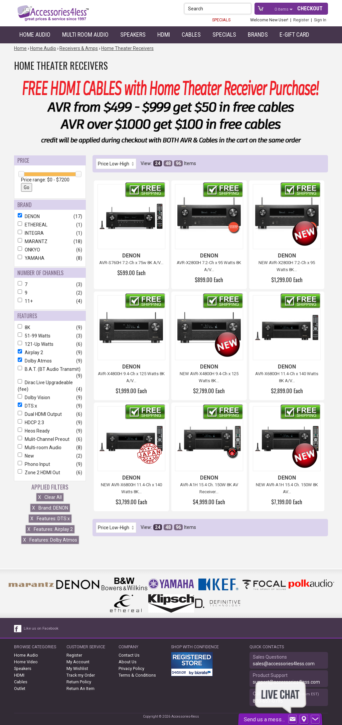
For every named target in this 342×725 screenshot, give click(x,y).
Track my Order (80, 675)
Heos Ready (50, 431)
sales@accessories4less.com (284, 663)
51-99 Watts (50, 335)
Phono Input (50, 464)
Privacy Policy (131, 668)
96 (178, 163)
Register (301, 19)
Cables (191, 34)
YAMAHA (50, 258)
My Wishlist (77, 668)
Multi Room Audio (85, 34)
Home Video (26, 661)
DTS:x (50, 406)
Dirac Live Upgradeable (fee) (50, 386)
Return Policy (78, 681)
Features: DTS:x (50, 518)
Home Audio (34, 34)
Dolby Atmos (50, 360)
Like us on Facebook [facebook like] (41, 628)
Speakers (133, 34)
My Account (78, 661)
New (50, 456)
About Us (128, 661)
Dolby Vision (50, 397)
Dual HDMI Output (50, 414)
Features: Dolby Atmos (50, 540)
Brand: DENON (50, 508)
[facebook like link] (18, 629)
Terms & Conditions (137, 675)
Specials (224, 34)
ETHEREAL (50, 224)
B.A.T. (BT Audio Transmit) (50, 369)
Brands (258, 34)
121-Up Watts (50, 344)
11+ (50, 301)
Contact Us (129, 655)
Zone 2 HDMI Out (50, 472)
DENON (50, 216)
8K (50, 327)
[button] (246, 8)
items (282, 9)
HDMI (163, 34)
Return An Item (80, 688)
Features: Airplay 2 (50, 529)
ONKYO (50, 249)
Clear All (50, 497)
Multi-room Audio (50, 447)
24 (157, 163)
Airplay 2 (50, 352)
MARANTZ (50, 241)
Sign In (320, 19)
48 (168, 163)
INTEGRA (50, 233)
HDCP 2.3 (50, 422)
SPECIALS (221, 19)
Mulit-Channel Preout (50, 439)
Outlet (19, 688)
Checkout (310, 8)
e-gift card (294, 34)
